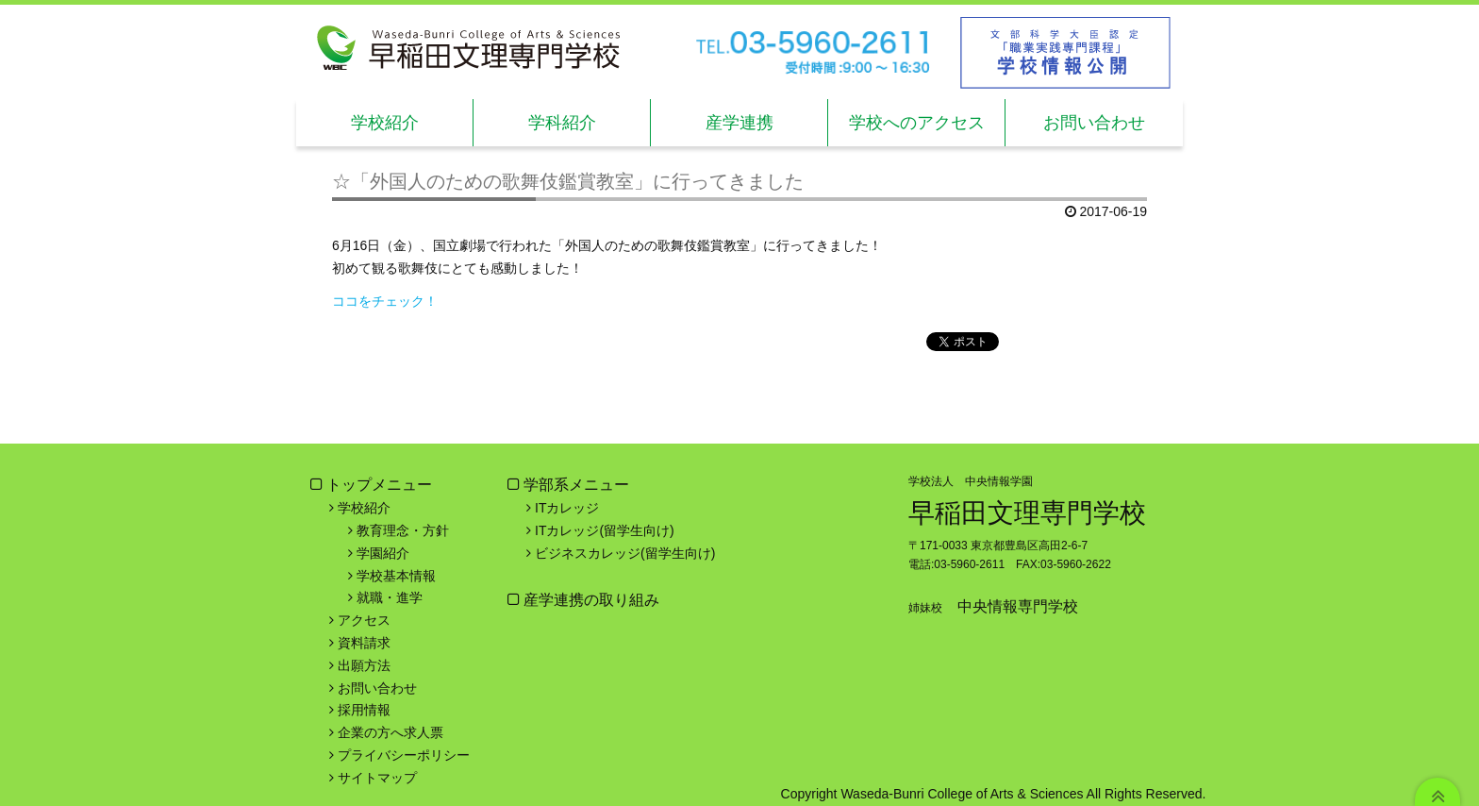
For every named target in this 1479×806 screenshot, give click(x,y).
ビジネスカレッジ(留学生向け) (625, 553)
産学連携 (739, 122)
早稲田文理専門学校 (1027, 513)
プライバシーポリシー (404, 755)
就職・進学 (390, 597)
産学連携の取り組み (589, 600)
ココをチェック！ (385, 301)
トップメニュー (379, 485)
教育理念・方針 (403, 530)
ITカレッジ (567, 507)
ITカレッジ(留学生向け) (604, 530)
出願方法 (364, 665)
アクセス (364, 620)
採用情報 (364, 709)
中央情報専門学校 (1017, 606)
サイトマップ (377, 777)
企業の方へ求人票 (390, 732)
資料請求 (364, 642)
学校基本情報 (396, 575)
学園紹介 (383, 553)
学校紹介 (385, 122)
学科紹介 (562, 122)
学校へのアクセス (917, 122)
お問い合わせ (1094, 122)
